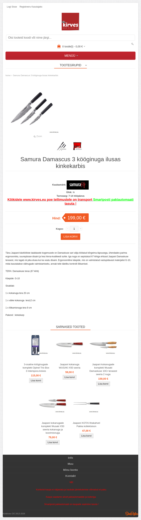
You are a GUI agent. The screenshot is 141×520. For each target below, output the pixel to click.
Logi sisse (12, 6)
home (8, 75)
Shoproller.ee (131, 513)
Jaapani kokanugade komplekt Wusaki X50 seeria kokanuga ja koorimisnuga (52, 428)
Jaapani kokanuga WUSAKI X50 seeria (69, 366)
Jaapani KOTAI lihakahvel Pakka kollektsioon (86, 425)
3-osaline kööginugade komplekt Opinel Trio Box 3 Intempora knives (36, 367)
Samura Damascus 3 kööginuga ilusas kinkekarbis (35, 75)
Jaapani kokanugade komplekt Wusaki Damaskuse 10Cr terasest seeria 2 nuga (103, 369)
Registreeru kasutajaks (30, 6)
